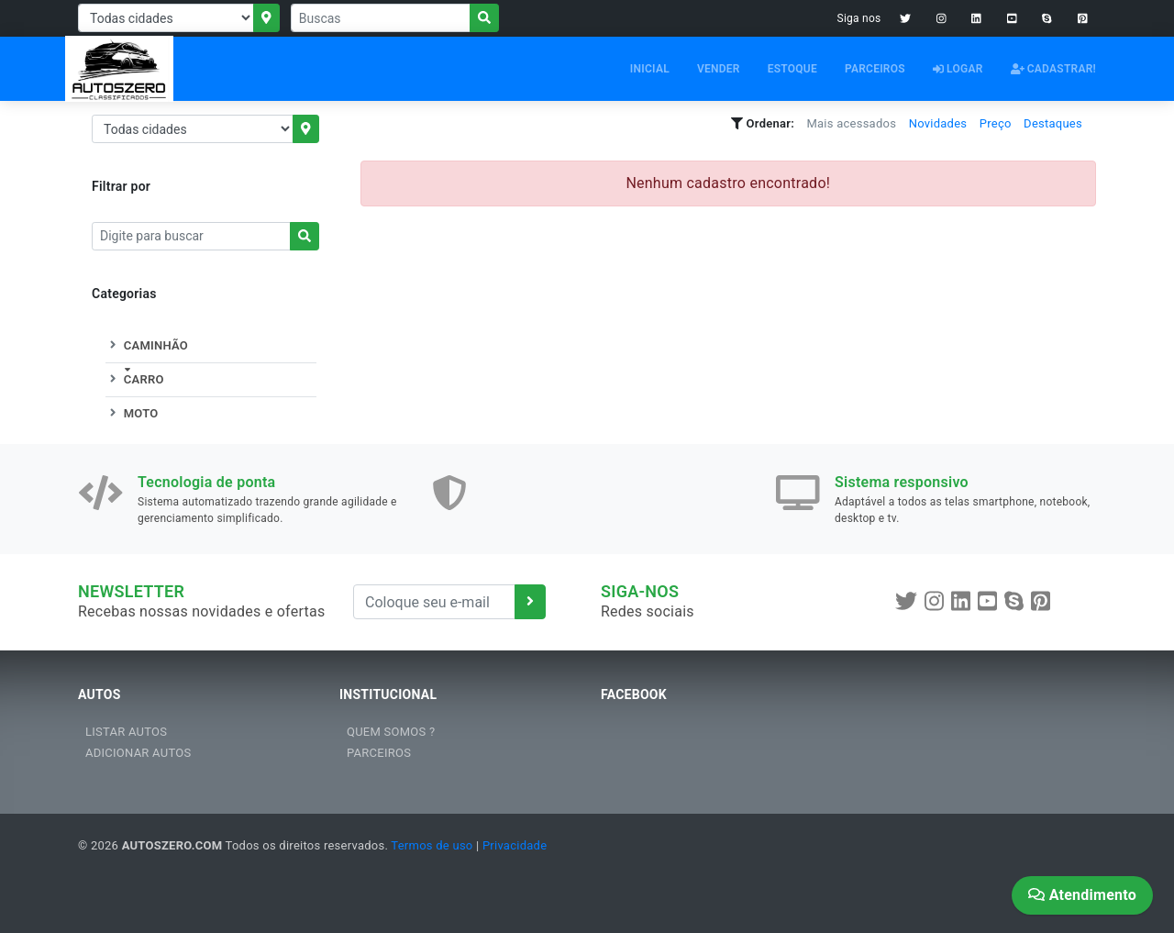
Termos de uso (431, 845)
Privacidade (514, 845)
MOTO (131, 413)
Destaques (1053, 123)
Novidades (938, 123)
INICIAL (650, 68)
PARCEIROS (875, 68)
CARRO (134, 379)
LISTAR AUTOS (126, 732)
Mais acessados (851, 123)
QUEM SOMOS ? (391, 732)
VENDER (718, 68)
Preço (996, 123)
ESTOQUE (792, 68)
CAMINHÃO (146, 345)
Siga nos (859, 18)
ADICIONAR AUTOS (138, 753)
